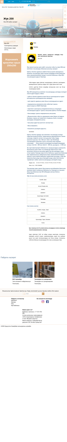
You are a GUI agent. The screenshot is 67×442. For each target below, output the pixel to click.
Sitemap (13, 302)
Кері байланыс (15, 305)
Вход (35, 42)
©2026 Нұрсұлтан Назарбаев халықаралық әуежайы (16, 326)
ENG (13, 1)
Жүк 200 (21, 7)
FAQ (12, 303)
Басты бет (4, 7)
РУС (9, 1)
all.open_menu (2, 1)
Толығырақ (15, 283)
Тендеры (36, 47)
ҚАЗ (6, 1)
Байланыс (14, 300)
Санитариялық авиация (11, 45)
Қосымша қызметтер (13, 7)
